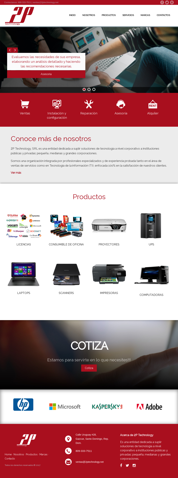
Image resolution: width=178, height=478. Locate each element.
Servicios (128, 15)
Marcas (145, 15)
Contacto (10, 458)
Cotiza (89, 368)
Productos (109, 15)
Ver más (16, 172)
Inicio (72, 15)
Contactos (163, 15)
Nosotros (88, 15)
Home (8, 454)
